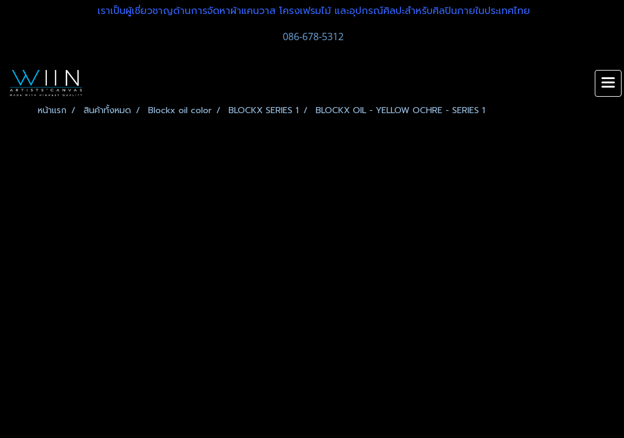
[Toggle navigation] (608, 83)
